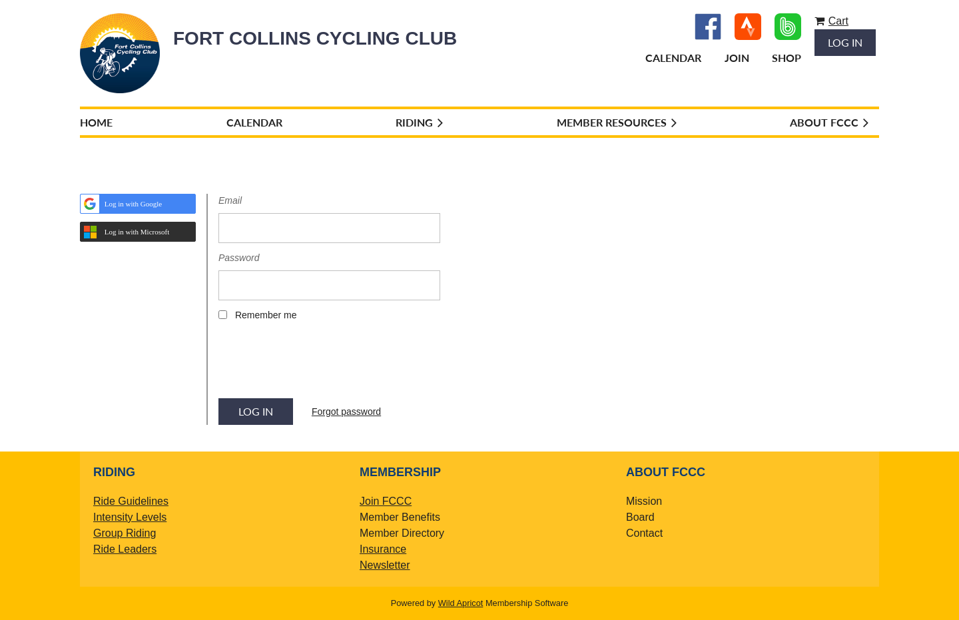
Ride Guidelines (130, 501)
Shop (786, 57)
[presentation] (319, 364)
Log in (845, 42)
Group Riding (124, 533)
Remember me (266, 315)
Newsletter (385, 565)
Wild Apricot (460, 603)
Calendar (673, 57)
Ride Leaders (125, 549)
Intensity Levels (129, 517)
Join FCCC (386, 501)
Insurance (383, 549)
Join (737, 57)
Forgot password (346, 411)
